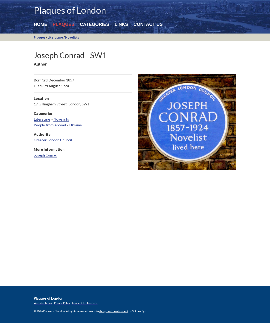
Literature (55, 37)
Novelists (72, 37)
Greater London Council (53, 140)
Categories (94, 24)
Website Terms (43, 302)
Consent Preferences (85, 302)
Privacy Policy (62, 302)
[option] (187, 122)
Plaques (63, 24)
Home (40, 24)
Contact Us (148, 24)
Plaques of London (70, 10)
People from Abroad (50, 125)
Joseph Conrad (45, 155)
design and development (113, 311)
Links (121, 24)
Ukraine (75, 125)
